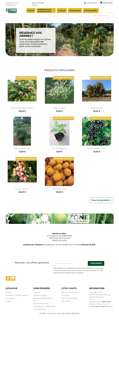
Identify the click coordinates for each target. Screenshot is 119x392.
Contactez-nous (39, 309)
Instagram (13, 278)
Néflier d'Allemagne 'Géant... (22, 108)
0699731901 (106, 302)
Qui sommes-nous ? (41, 303)
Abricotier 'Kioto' (59, 189)
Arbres (31, 10)
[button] (13, 39)
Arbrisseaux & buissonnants (44, 10)
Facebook (8, 278)
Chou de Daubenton (59, 148)
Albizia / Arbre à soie (22, 148)
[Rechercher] (103, 15)
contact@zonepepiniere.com (101, 306)
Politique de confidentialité (44, 306)
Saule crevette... (59, 108)
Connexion (65, 295)
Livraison (37, 292)
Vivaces (61, 10)
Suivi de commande (69, 292)
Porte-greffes (90, 10)
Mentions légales (40, 295)
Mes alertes (65, 301)
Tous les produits (101, 200)
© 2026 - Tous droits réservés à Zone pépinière (59, 313)
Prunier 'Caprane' (22, 189)
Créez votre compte (69, 298)
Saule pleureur (97, 108)
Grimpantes (75, 10)
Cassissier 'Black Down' (96, 148)
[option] (59, 39)
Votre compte (69, 288)
